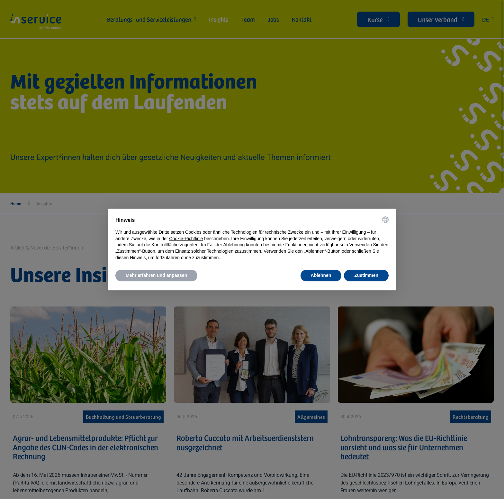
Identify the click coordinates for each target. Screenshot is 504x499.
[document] (252, 238)
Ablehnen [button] (321, 275)
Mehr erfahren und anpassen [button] (156, 275)
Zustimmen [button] (366, 275)
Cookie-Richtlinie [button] (186, 238)
